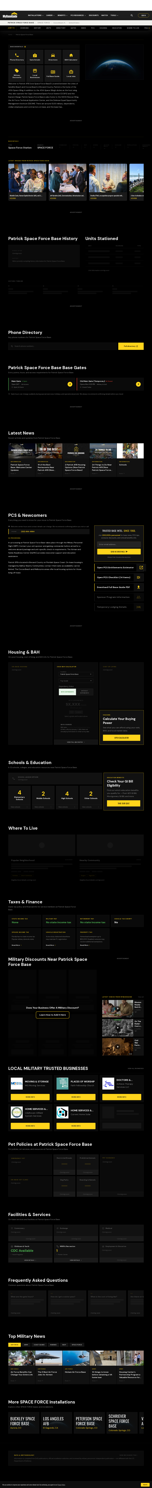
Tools (113, 15)
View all (141, 997)
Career (49, 15)
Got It (145, 1485)
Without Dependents (84, 692)
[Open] (90, 674)
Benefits (61, 15)
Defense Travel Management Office (79, 727)
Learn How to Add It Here (52, 1014)
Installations (35, 15)
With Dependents (67, 692)
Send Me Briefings (119, 551)
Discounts (94, 15)
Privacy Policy (61, 1484)
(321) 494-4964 (27, 531)
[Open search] (131, 15)
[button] (76, 681)
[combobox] (72, 674)
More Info (30, 1097)
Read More (17, 945)
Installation (63, 672)
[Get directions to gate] (70, 384)
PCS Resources (77, 15)
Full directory (131, 346)
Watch (104, 15)
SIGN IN (143, 15)
